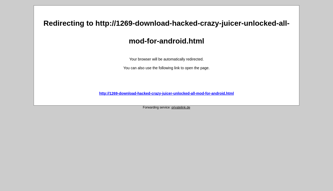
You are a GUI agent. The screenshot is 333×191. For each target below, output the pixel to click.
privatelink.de (180, 107)
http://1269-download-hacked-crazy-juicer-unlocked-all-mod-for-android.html (166, 93)
